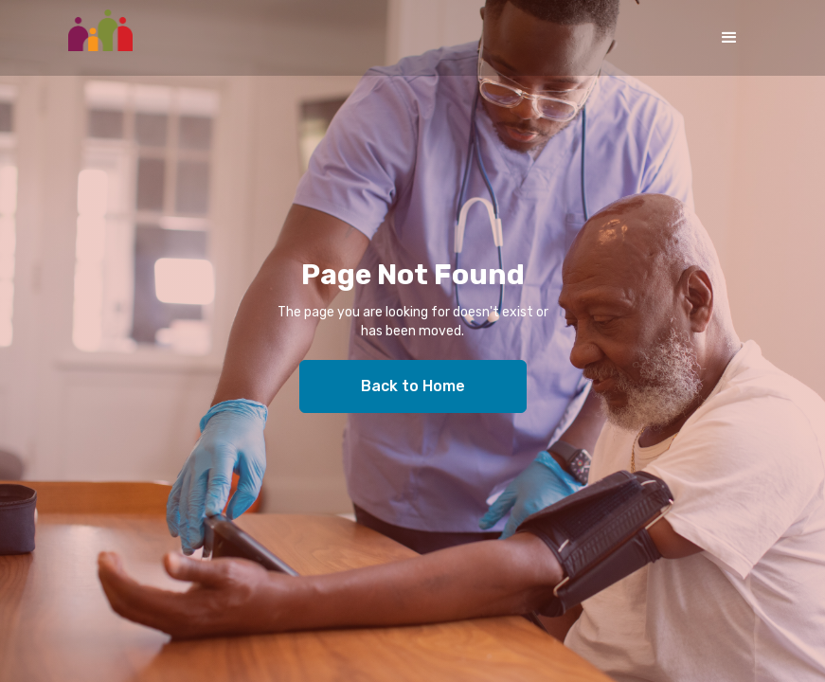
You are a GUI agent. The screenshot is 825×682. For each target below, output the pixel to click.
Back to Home (413, 386)
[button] (729, 37)
